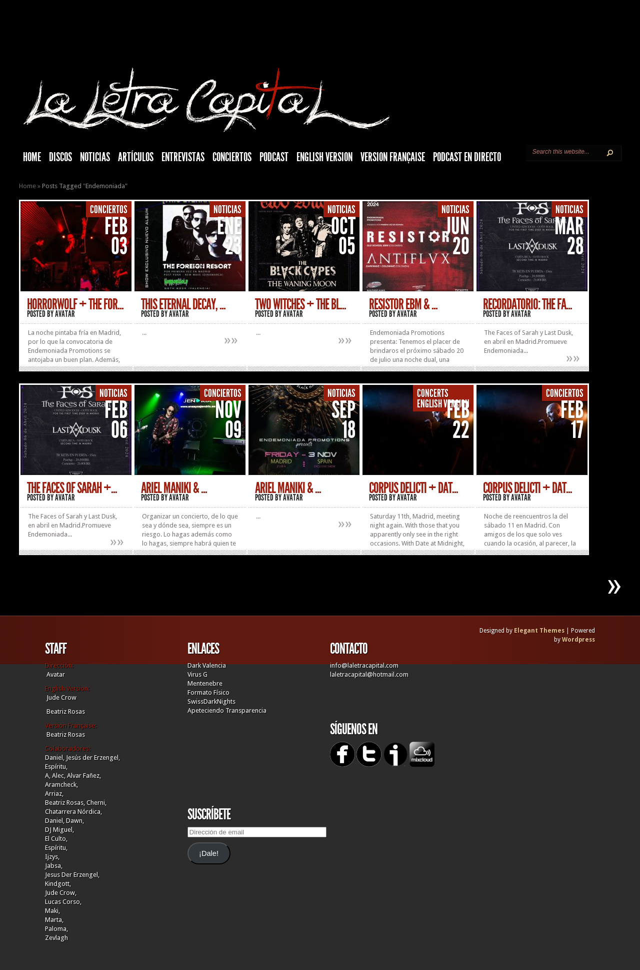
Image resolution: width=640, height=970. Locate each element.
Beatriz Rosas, (65, 802)
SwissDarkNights (212, 701)
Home (27, 186)
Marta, (54, 919)
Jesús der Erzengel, (93, 757)
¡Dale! (208, 853)
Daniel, (54, 757)
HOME (32, 157)
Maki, (52, 910)
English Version (324, 157)
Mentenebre (205, 683)
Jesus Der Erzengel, (72, 874)
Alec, (59, 775)
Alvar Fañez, (84, 775)
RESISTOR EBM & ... (403, 304)
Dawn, (74, 820)
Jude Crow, (60, 892)
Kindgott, (58, 883)
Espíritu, (56, 766)
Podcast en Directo (467, 157)
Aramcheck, (61, 784)
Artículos (136, 157)
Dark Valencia (207, 665)
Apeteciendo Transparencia (227, 710)
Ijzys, (52, 856)
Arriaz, (54, 793)
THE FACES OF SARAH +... (72, 488)
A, (47, 775)
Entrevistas (183, 157)
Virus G (198, 674)
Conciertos (232, 157)
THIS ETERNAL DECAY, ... (183, 304)
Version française (392, 157)
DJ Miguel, (59, 829)
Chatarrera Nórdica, (73, 811)
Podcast (274, 157)
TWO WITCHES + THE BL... (300, 304)
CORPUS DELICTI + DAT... (413, 488)
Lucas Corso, (63, 901)
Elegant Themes (539, 630)
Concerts (432, 393)
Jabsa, (53, 865)
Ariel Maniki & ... (174, 488)
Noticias (95, 157)
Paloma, (56, 928)
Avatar (65, 313)
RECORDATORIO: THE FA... (527, 304)
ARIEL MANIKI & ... (288, 488)
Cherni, (96, 802)
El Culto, (56, 838)
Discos (60, 157)
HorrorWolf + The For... (75, 304)
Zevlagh (56, 937)
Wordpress (578, 639)
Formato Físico (209, 692)
